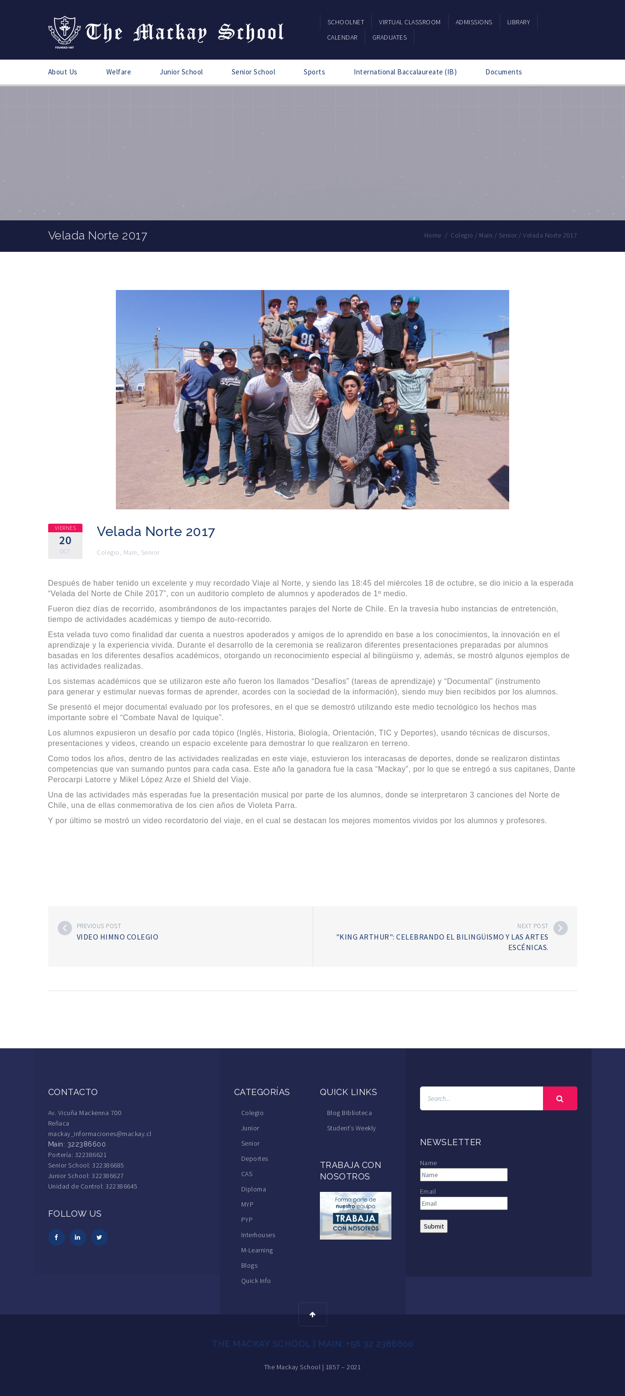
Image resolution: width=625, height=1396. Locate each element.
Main (130, 552)
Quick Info (256, 1280)
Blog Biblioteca (349, 1112)
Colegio (108, 552)
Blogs (249, 1265)
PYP (247, 1219)
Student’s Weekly (351, 1128)
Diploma (253, 1189)
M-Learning (257, 1250)
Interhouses (258, 1235)
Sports (314, 71)
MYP (247, 1204)
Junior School (181, 71)
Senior (150, 552)
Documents (504, 71)
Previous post (99, 926)
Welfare (119, 71)
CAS (247, 1173)
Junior (250, 1128)
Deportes (254, 1158)
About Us (63, 71)
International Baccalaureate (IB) (405, 71)
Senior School (254, 71)
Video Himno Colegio (118, 936)
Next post (533, 926)
